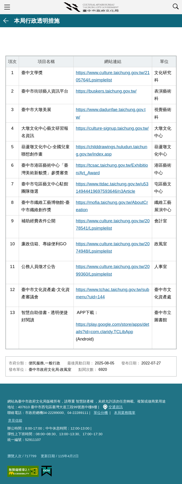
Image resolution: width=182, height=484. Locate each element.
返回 (6, 20)
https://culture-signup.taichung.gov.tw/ (112, 128)
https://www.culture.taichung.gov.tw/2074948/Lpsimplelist (113, 247)
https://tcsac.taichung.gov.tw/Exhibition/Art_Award (112, 169)
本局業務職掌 (124, 413)
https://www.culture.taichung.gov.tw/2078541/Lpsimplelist (113, 224)
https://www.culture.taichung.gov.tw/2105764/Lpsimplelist (113, 76)
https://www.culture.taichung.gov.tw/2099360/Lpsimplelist (113, 270)
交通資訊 (116, 407)
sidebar (7, 7)
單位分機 (101, 413)
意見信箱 (15, 420)
